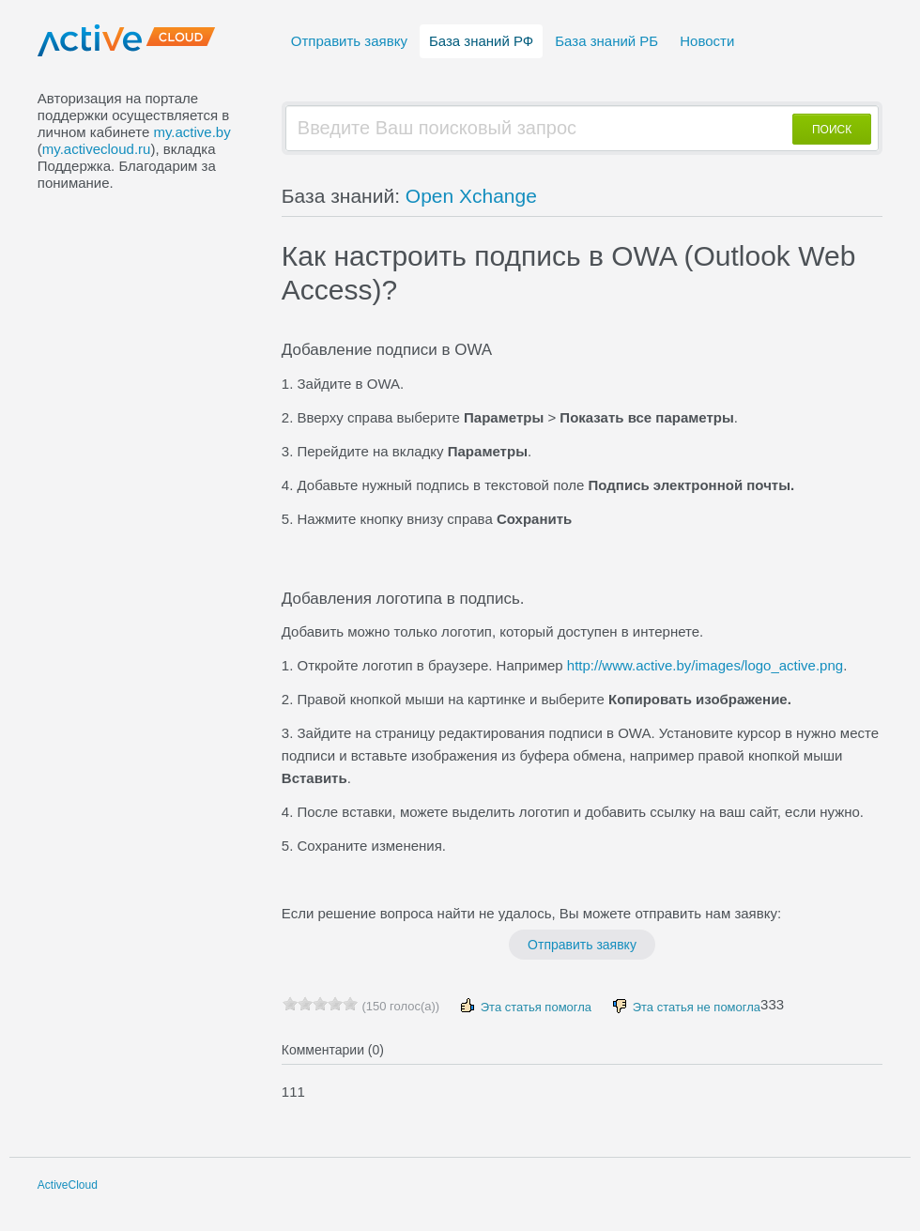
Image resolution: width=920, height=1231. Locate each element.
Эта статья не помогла (685, 1006)
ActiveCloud (68, 1185)
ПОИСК (831, 129)
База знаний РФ (481, 41)
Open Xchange (471, 196)
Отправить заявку (349, 41)
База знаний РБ (606, 41)
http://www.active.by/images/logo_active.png (705, 665)
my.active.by (191, 132)
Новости (707, 41)
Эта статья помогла (524, 1006)
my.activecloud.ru (96, 149)
